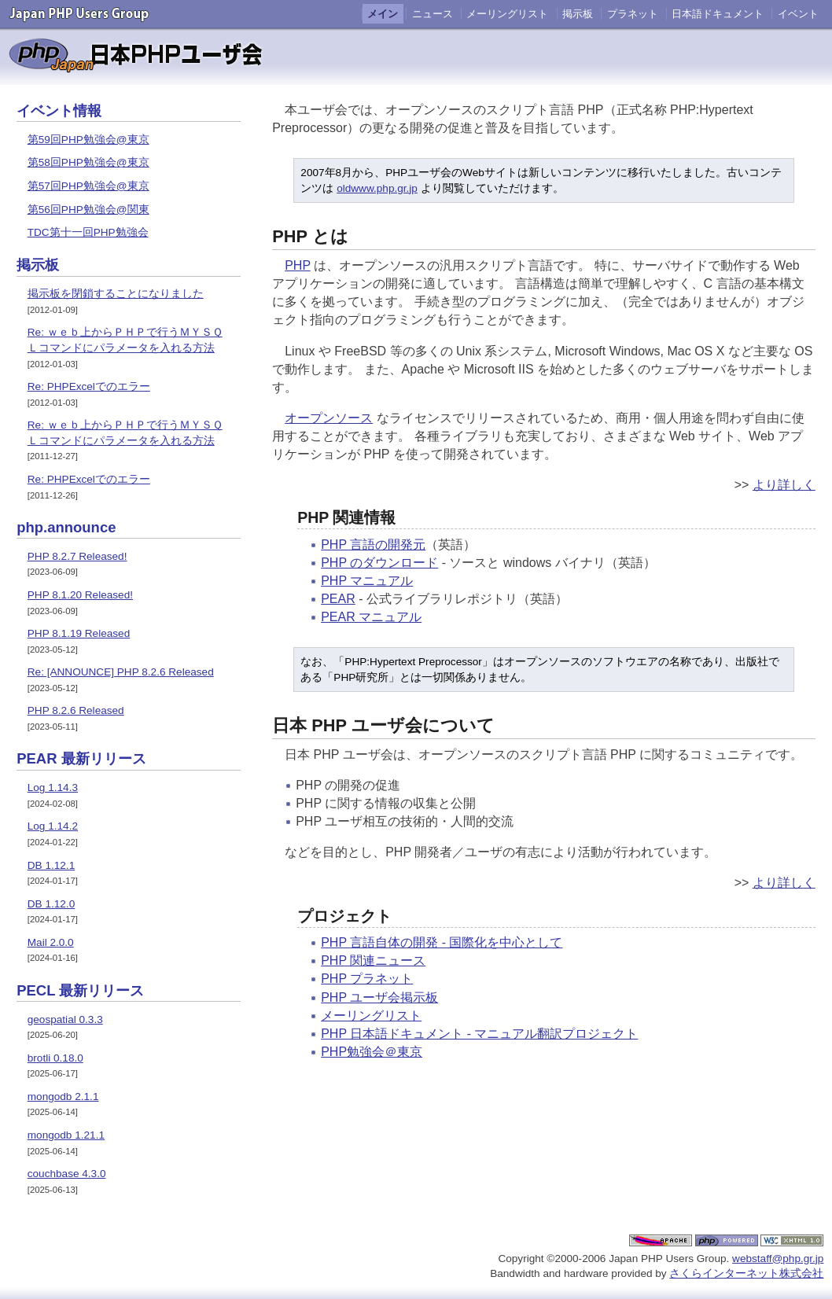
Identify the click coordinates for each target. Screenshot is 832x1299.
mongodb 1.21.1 (66, 1135)
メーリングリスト (507, 14)
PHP (298, 265)
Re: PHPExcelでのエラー (89, 386)
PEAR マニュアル (371, 617)
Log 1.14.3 (53, 787)
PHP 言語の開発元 (373, 544)
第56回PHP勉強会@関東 (88, 209)
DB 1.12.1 (51, 865)
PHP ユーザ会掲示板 (379, 997)
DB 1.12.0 (51, 904)
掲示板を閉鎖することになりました (116, 294)
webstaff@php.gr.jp (777, 1258)
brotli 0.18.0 (55, 1058)
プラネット (632, 14)
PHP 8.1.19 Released (79, 633)
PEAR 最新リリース (81, 758)
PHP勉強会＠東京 (371, 1051)
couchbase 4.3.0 (67, 1173)
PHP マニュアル (367, 580)
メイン (382, 14)
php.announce (66, 527)
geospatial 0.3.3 (65, 1019)
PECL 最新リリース (80, 990)
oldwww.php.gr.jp (377, 188)
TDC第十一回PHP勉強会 (88, 232)
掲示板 (577, 14)
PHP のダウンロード (379, 562)
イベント (798, 14)
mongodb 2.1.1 (63, 1096)
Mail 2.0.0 (51, 942)
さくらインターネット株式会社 (746, 1273)
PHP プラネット (367, 978)
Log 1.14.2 (53, 826)
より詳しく (784, 484)
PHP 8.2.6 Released (76, 710)
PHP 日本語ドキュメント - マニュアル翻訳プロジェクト (479, 1033)
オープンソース (329, 418)
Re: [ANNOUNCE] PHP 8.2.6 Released (121, 672)
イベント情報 (59, 110)
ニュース (432, 14)
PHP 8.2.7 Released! (77, 556)
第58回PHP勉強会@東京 (88, 162)
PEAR (338, 598)
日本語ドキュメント (718, 14)
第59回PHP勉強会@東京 (88, 139)
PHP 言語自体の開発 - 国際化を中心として (441, 942)
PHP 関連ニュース (373, 960)
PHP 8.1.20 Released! (80, 595)
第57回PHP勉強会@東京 (88, 186)
